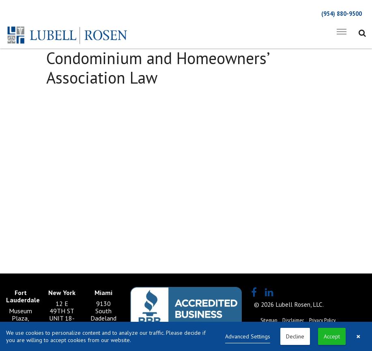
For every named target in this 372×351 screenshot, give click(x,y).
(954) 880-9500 (341, 13)
